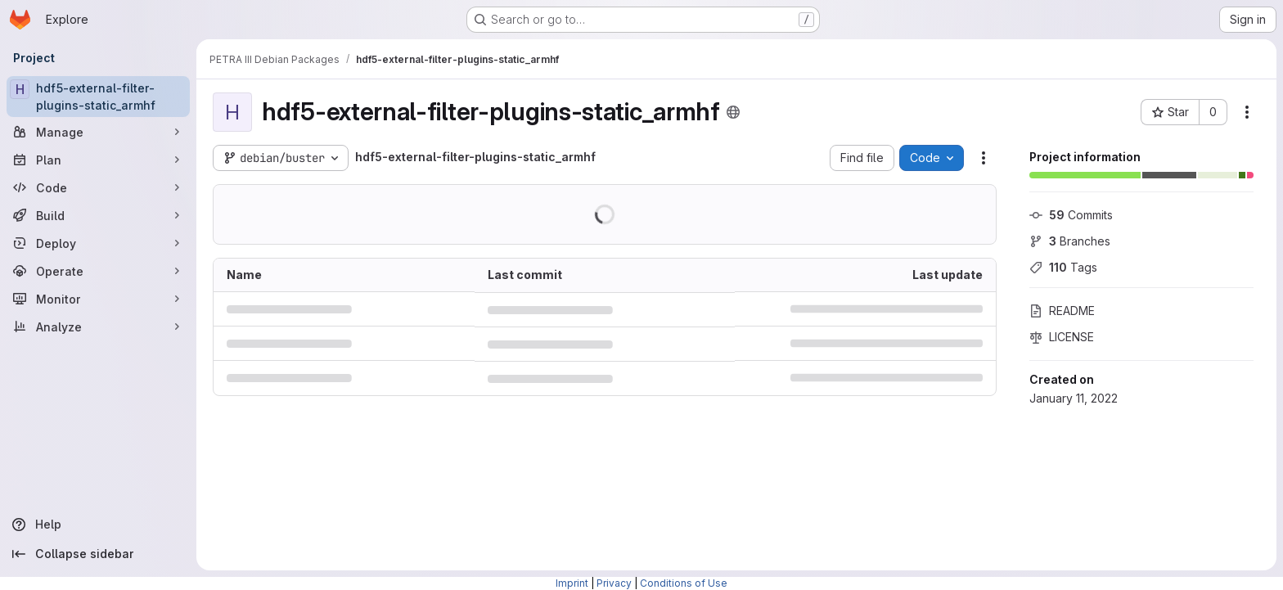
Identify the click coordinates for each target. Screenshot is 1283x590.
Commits (1071, 215)
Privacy (614, 583)
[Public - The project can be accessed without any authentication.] (733, 112)
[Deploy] (98, 243)
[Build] (98, 215)
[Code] (98, 187)
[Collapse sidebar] (98, 554)
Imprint (572, 583)
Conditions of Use (683, 583)
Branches (1069, 241)
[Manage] (98, 132)
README (1062, 311)
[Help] (98, 524)
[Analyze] (98, 326)
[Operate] (98, 271)
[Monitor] (98, 299)
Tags (1063, 267)
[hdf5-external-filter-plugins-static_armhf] (98, 96)
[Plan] (98, 159)
